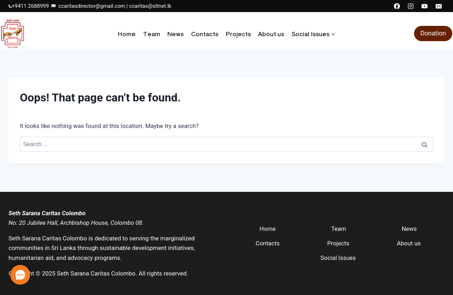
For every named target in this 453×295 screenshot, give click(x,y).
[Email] (438, 6)
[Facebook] (397, 6)
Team (151, 33)
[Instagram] (411, 6)
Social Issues (338, 257)
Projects (238, 33)
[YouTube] (425, 6)
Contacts (204, 33)
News (175, 33)
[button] (20, 275)
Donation (433, 33)
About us (271, 33)
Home (126, 33)
